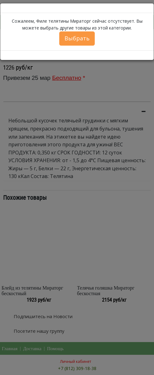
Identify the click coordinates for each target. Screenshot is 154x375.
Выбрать (77, 38)
